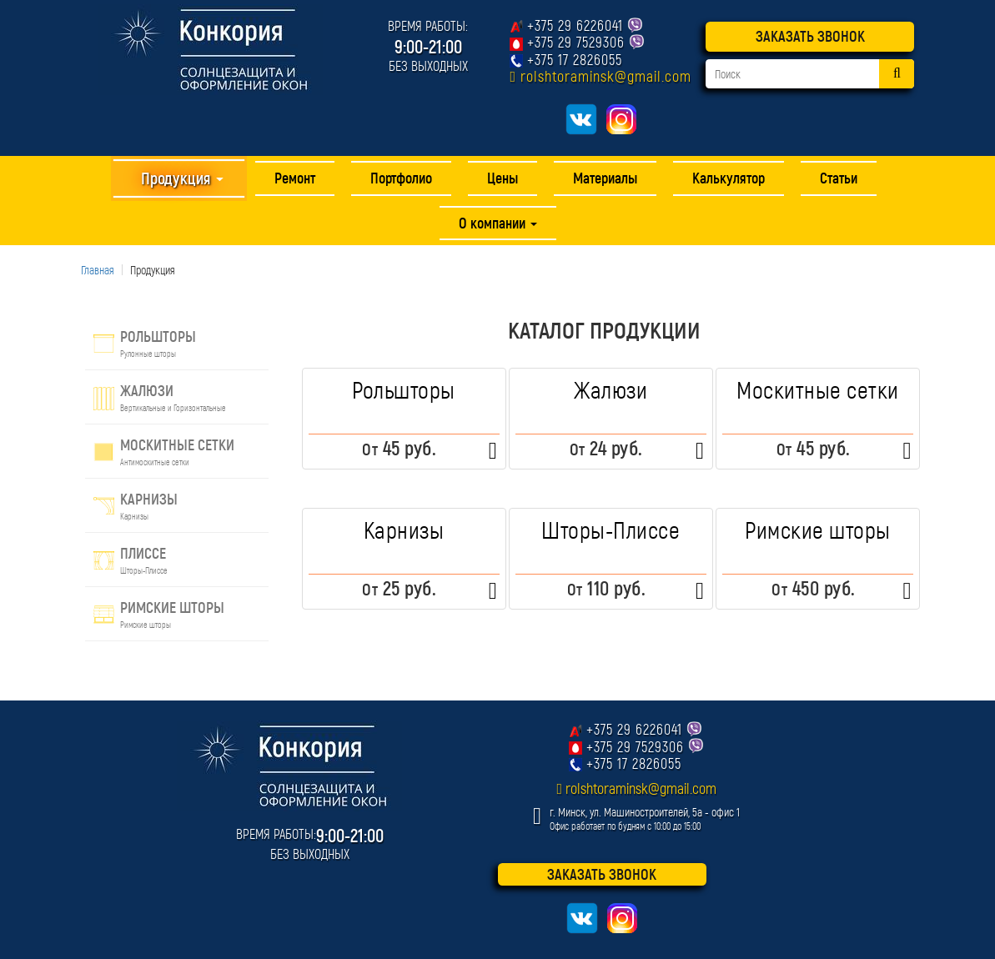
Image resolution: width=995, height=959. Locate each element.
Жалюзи (610, 390)
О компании (498, 222)
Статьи (838, 177)
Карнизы (404, 530)
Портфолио (401, 177)
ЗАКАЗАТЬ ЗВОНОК (810, 36)
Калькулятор (728, 177)
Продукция (181, 178)
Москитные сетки (817, 390)
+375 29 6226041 (575, 25)
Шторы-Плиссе (610, 530)
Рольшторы (403, 390)
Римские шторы (818, 530)
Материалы (605, 177)
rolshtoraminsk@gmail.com (605, 76)
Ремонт (294, 177)
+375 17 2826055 (574, 59)
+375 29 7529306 (576, 42)
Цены (502, 177)
